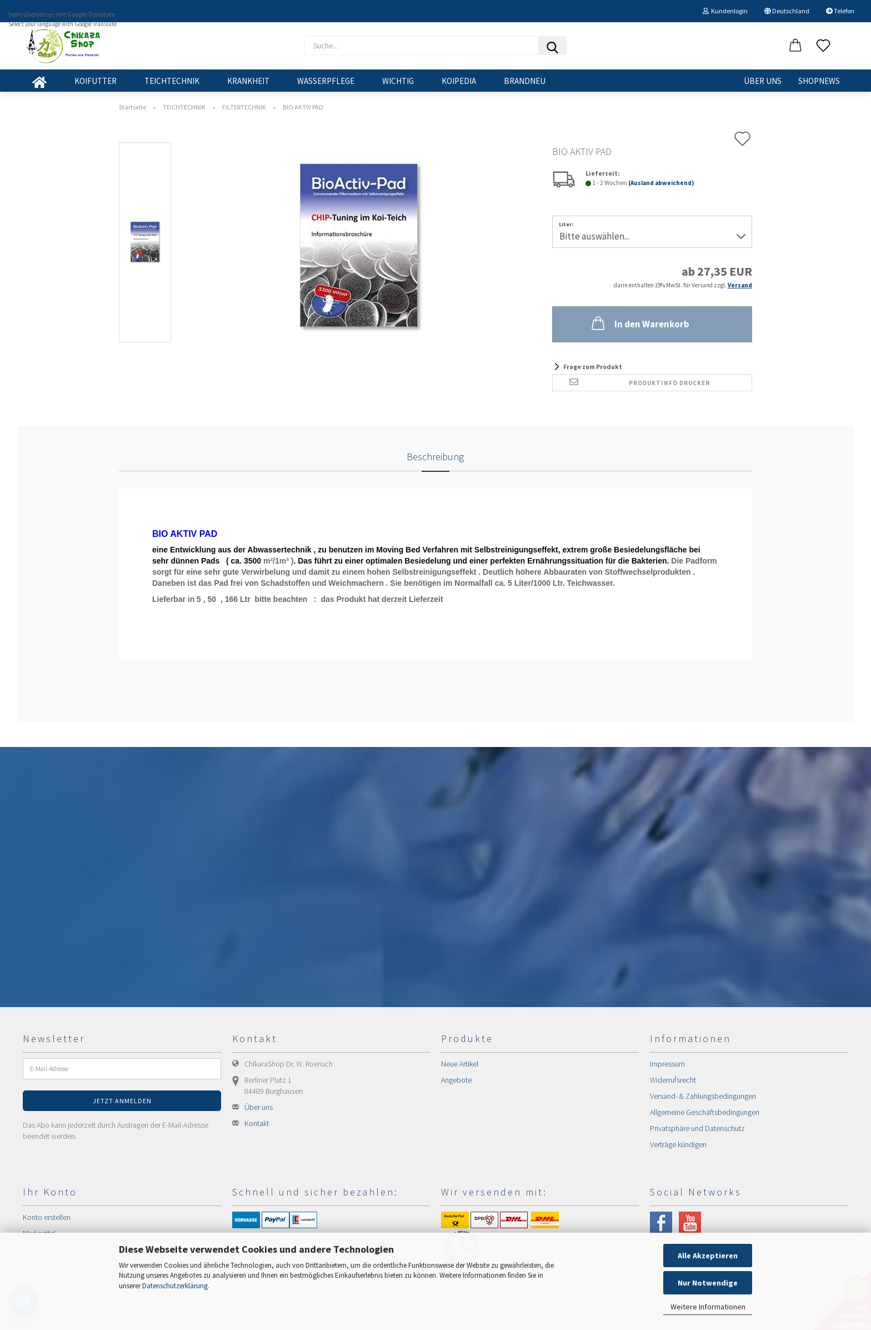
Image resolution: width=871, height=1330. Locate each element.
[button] (795, 46)
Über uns (763, 81)
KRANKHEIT (248, 81)
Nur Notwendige (708, 1283)
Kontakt (256, 1123)
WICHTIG (398, 81)
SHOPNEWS (819, 81)
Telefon (840, 11)
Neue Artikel (459, 1064)
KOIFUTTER (95, 81)
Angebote (456, 1080)
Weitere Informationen (707, 1307)
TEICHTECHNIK (171, 81)
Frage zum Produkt (592, 366)
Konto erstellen (47, 1217)
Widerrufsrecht (673, 1080)
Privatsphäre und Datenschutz (697, 1128)
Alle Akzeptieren (708, 1256)
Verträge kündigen (678, 1144)
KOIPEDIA (459, 81)
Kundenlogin (725, 11)
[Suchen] (552, 45)
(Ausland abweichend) (661, 183)
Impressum (667, 1064)
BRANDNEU (524, 81)
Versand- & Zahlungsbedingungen (703, 1096)
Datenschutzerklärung (175, 1286)
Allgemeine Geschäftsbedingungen (704, 1112)
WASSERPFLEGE (325, 81)
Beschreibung (435, 456)
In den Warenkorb (639, 323)
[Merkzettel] (823, 46)
